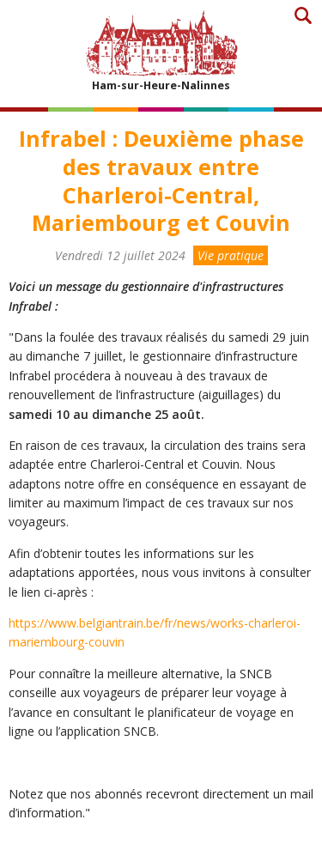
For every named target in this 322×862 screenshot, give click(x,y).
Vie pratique (230, 255)
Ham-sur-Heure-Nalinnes (161, 50)
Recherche (302, 15)
